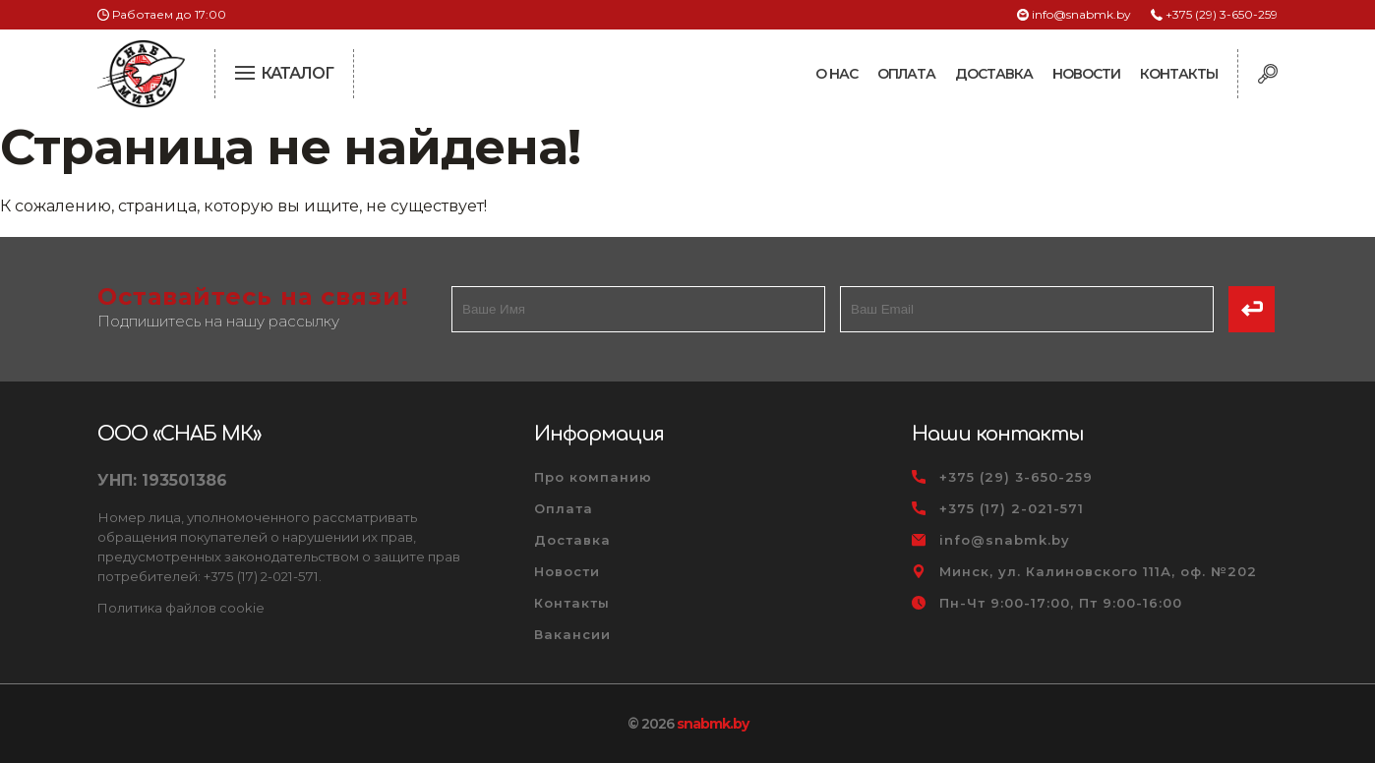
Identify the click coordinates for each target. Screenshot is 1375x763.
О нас (836, 74)
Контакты (1179, 74)
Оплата (906, 74)
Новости (1086, 74)
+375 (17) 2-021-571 (1011, 508)
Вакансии (572, 634)
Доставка (994, 74)
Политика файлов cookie (181, 608)
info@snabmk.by (1081, 14)
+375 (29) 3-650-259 (1222, 14)
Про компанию (593, 477)
